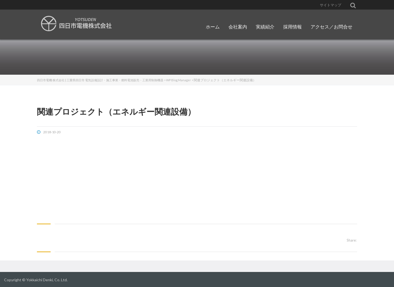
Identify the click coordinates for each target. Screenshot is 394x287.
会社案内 (237, 26)
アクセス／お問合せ (331, 26)
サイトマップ (330, 5)
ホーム (213, 26)
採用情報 (292, 26)
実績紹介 (265, 26)
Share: (352, 240)
